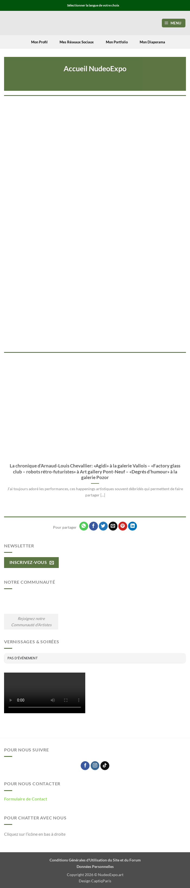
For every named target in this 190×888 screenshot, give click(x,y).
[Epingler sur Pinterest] (122, 526)
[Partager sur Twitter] (103, 526)
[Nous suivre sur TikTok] (104, 765)
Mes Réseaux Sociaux (73, 42)
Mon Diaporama (149, 42)
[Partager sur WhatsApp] (83, 526)
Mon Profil (36, 42)
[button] (174, 23)
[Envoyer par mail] (113, 526)
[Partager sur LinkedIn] (132, 526)
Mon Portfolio (113, 42)
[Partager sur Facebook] (93, 526)
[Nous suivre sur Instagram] (95, 765)
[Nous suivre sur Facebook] (85, 765)
